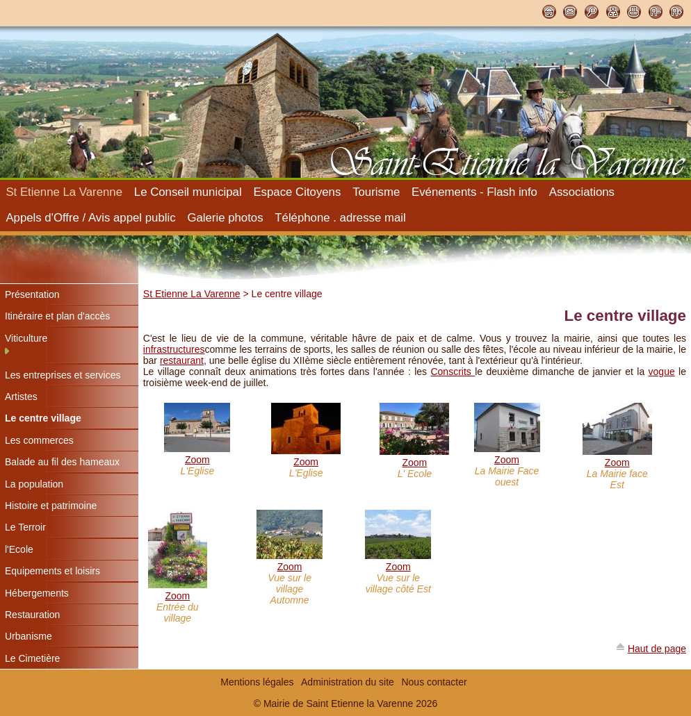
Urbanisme (28, 636)
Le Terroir (25, 527)
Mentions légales (256, 682)
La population (34, 484)
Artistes (21, 396)
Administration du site (347, 682)
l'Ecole (19, 549)
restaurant (182, 360)
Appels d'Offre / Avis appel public (90, 217)
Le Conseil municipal (188, 192)
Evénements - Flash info (474, 192)
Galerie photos (225, 217)
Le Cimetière (32, 658)
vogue (662, 371)
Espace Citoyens (297, 192)
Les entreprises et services (63, 375)
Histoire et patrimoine (51, 505)
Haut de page (657, 648)
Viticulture (26, 338)
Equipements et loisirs (52, 570)
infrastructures (174, 349)
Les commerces (39, 440)
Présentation (32, 294)
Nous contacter (433, 682)
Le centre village (43, 418)
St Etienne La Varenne (64, 192)
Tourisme (376, 192)
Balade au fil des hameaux (62, 461)
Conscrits (452, 371)
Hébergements (37, 593)
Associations (582, 192)
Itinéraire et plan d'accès (57, 316)
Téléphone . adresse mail (340, 217)
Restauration (32, 614)
